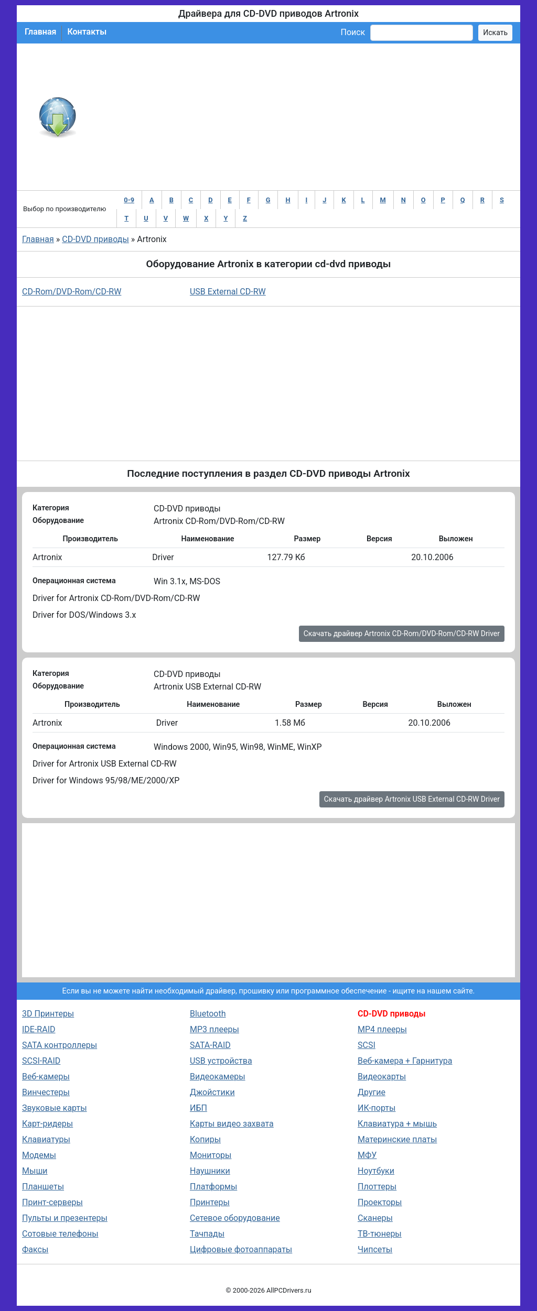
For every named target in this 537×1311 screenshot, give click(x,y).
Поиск (352, 32)
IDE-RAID (39, 1029)
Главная (40, 32)
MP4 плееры (382, 1029)
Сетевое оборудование (235, 1218)
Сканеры (375, 1218)
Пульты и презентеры (65, 1218)
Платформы (213, 1187)
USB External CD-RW (228, 292)
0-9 (129, 200)
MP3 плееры (214, 1029)
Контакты (86, 32)
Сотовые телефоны (60, 1234)
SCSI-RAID (41, 1061)
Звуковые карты (54, 1108)
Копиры (205, 1139)
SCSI (366, 1045)
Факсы (35, 1249)
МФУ (367, 1155)
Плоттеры (377, 1187)
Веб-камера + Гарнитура (405, 1061)
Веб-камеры (46, 1076)
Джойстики (212, 1092)
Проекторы (380, 1202)
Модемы (39, 1155)
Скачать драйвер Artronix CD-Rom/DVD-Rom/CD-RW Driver (402, 633)
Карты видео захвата (232, 1124)
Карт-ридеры (47, 1124)
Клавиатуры (46, 1139)
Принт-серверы (52, 1202)
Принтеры (210, 1202)
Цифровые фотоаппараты (241, 1249)
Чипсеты (375, 1249)
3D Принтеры (48, 1014)
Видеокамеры (217, 1076)
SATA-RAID (210, 1045)
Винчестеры (46, 1092)
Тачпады (207, 1234)
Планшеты (43, 1187)
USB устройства (221, 1061)
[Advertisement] (303, 116)
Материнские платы (397, 1139)
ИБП (198, 1108)
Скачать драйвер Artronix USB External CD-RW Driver (412, 799)
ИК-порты (376, 1108)
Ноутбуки (376, 1171)
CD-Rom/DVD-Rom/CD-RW (71, 292)
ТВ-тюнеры (380, 1234)
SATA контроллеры (59, 1045)
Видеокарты (382, 1076)
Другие (371, 1092)
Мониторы (210, 1155)
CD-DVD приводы (95, 239)
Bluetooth (208, 1014)
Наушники (210, 1171)
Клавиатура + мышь (397, 1124)
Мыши (35, 1171)
